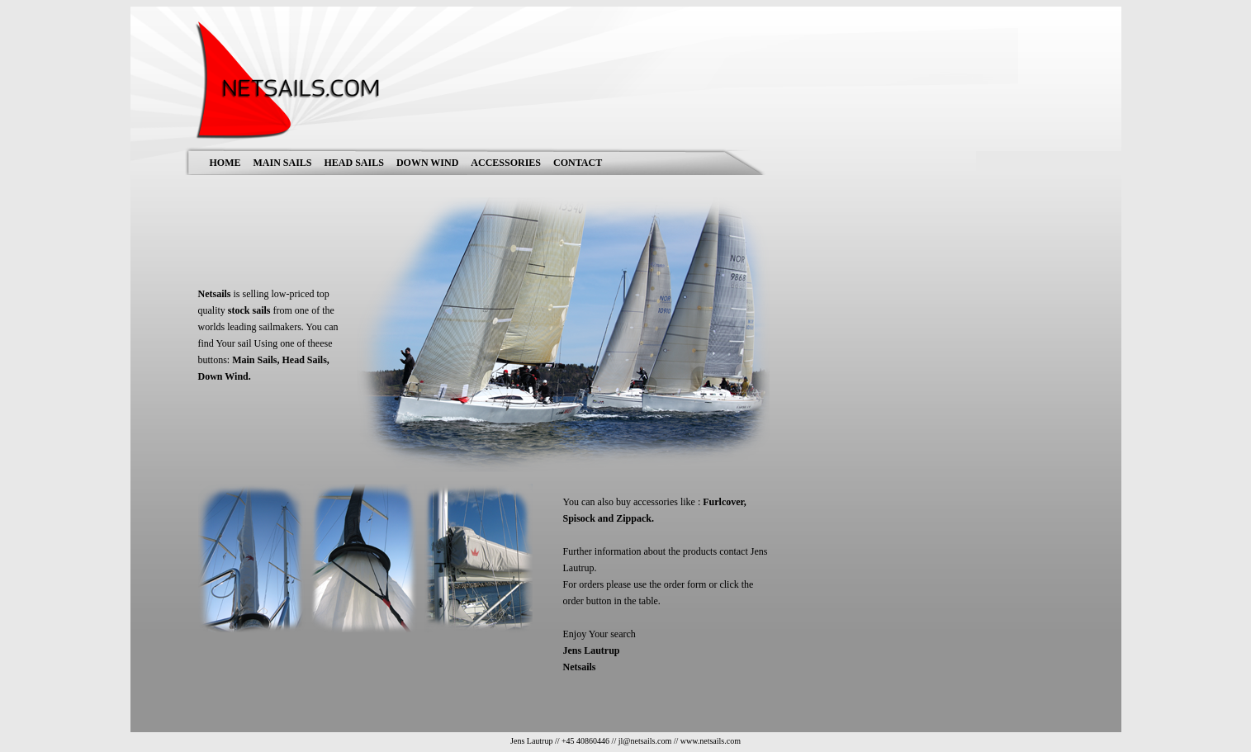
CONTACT (577, 162)
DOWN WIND (427, 162)
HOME (225, 162)
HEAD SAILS (354, 162)
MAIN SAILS (283, 162)
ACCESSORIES (506, 162)
